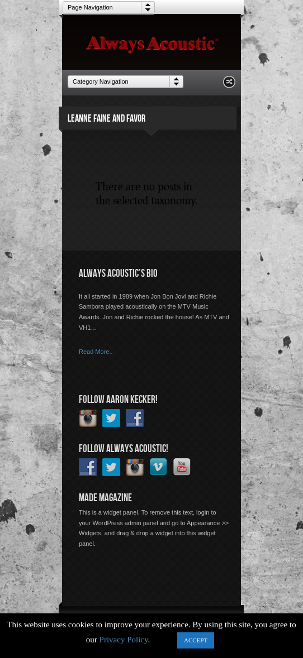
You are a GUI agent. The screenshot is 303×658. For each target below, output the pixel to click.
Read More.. (96, 351)
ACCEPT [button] (195, 640)
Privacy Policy (124, 639)
